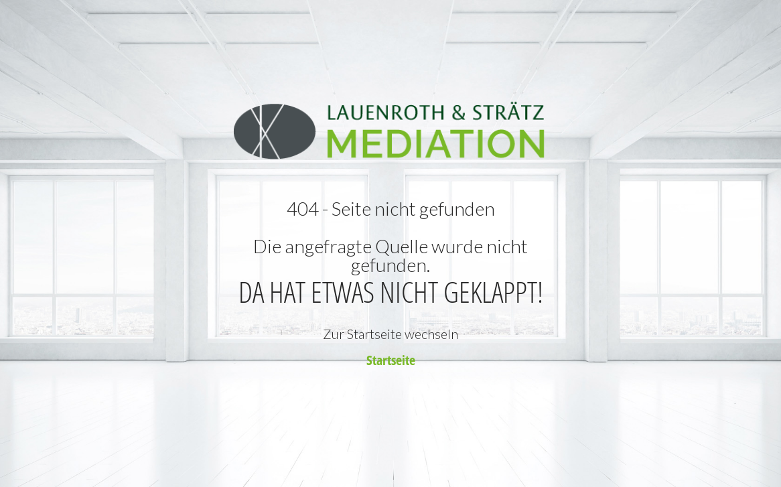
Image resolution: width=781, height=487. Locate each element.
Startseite (390, 360)
